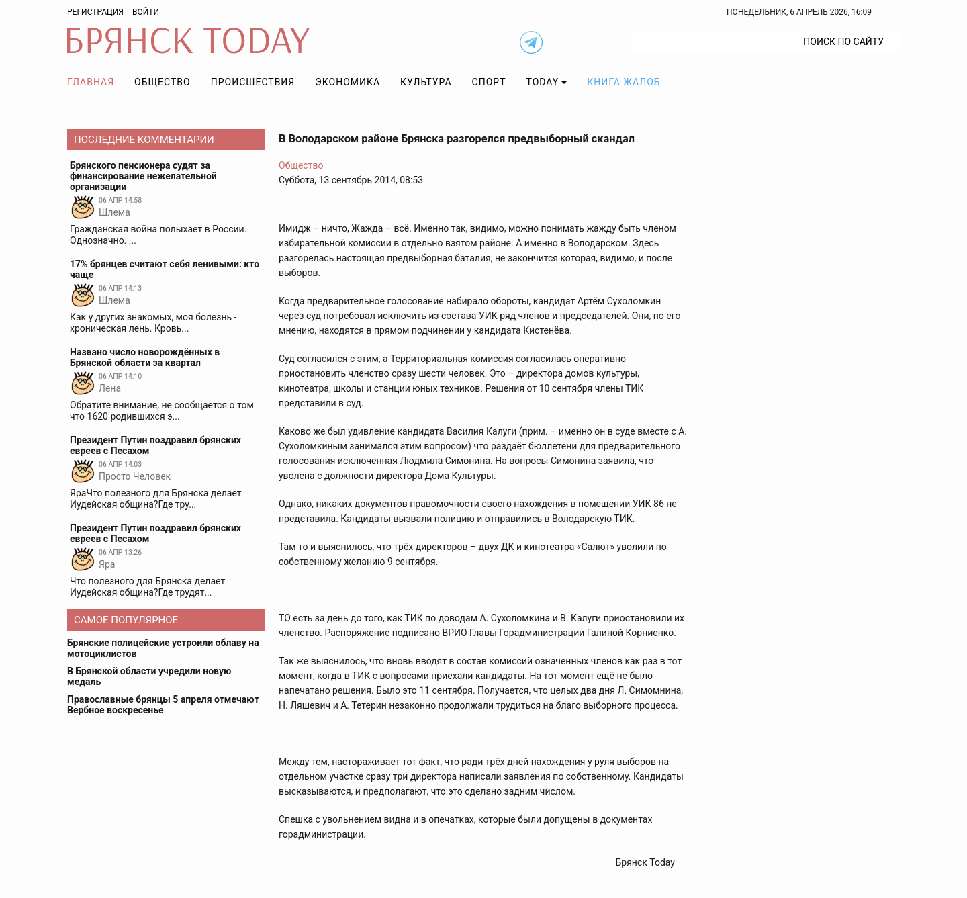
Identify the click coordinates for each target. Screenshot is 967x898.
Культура (425, 82)
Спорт (489, 82)
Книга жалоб (623, 82)
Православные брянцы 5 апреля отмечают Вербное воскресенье (163, 704)
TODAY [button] (542, 82)
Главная (90, 82)
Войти (145, 12)
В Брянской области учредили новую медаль (149, 676)
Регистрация (95, 12)
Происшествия (253, 82)
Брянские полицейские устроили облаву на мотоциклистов (163, 648)
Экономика (347, 82)
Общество (162, 82)
